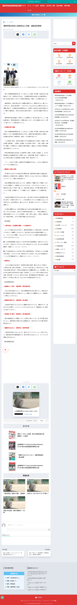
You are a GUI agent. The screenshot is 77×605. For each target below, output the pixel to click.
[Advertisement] (26, 51)
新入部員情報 (59, 62)
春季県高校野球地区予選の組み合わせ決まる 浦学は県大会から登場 (37, 572)
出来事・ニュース (65, 225)
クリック (44, 1)
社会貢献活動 (65, 239)
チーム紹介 (36, 6)
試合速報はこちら (38, 15)
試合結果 (65, 228)
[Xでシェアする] (18, 34)
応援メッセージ (59, 76)
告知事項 (65, 222)
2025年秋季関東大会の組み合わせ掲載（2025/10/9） (64, 130)
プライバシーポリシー (36, 600)
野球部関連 (65, 218)
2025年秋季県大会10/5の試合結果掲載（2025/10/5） (64, 135)
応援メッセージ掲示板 (33, 582)
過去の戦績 (59, 6)
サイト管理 (53, 600)
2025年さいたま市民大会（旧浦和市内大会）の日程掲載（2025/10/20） (64, 123)
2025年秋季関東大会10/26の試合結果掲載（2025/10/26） (64, 116)
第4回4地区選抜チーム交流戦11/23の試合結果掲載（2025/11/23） (63, 98)
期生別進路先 (65, 256)
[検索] (73, 43)
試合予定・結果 (51, 6)
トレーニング (65, 235)
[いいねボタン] (5, 350)
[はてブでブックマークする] (29, 34)
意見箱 (69, 76)
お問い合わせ (69, 83)
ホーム (29, 6)
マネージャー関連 (65, 242)
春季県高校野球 (69, 62)
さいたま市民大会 (59, 56)
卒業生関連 (65, 246)
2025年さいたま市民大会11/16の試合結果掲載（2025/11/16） (64, 110)
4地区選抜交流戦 (69, 56)
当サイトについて (25, 600)
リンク (59, 83)
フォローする (28, 414)
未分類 (35, 420)
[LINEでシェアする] (34, 34)
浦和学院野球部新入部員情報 (35, 578)
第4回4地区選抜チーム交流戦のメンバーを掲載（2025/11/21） (64, 105)
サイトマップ (46, 600)
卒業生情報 (67, 6)
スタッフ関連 (65, 232)
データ (29, 10)
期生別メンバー (65, 253)
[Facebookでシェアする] (23, 34)
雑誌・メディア (65, 249)
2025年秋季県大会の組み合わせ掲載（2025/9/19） (64, 141)
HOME (38, 597)
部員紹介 (42, 6)
